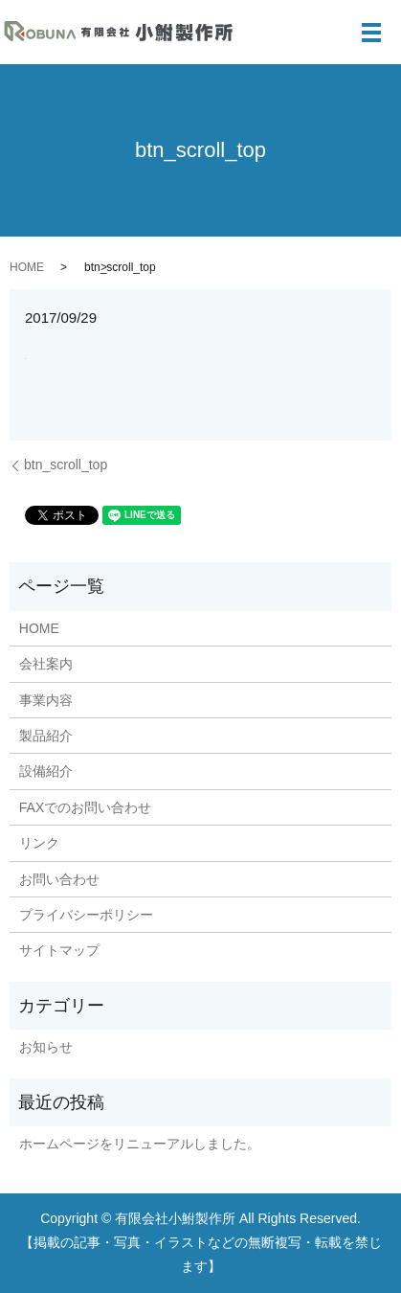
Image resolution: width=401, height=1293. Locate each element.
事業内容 (46, 700)
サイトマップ (59, 950)
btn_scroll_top (65, 464)
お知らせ (46, 1047)
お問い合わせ (59, 879)
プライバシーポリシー (86, 914)
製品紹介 (46, 735)
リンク (39, 843)
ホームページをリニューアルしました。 (139, 1143)
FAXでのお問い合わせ (85, 807)
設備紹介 (46, 771)
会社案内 (46, 663)
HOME (27, 267)
